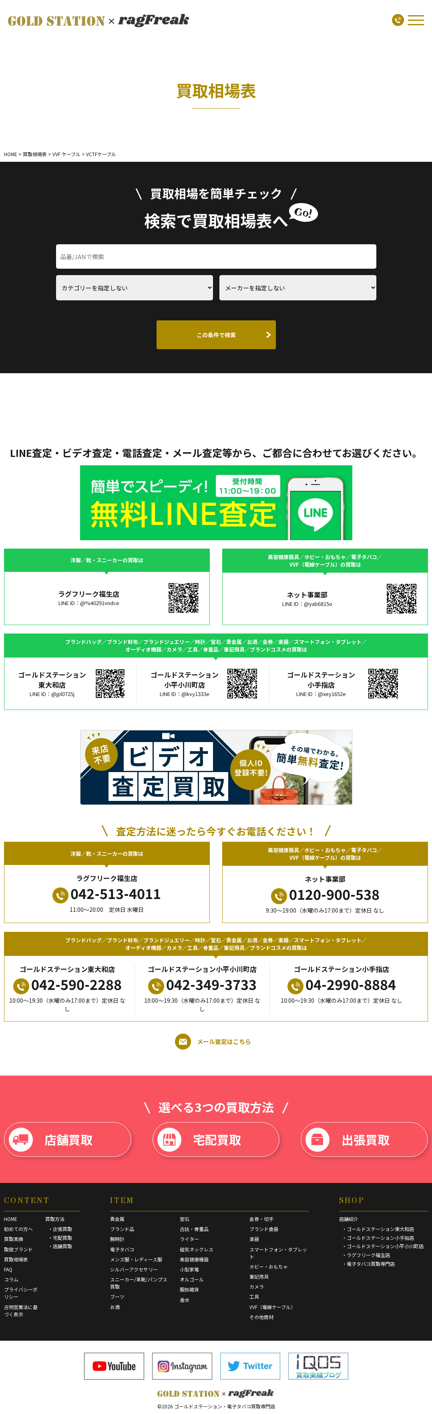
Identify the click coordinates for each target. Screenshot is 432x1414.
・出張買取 (60, 1228)
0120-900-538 (325, 894)
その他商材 (261, 1316)
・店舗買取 (60, 1246)
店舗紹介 (348, 1218)
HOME (10, 1218)
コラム (11, 1279)
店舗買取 (50, 1140)
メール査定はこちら (213, 1042)
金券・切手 (261, 1218)
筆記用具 (259, 1276)
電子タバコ (122, 1249)
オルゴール (192, 1279)
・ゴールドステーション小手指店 (378, 1237)
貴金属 (117, 1218)
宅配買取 (199, 1140)
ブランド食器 (263, 1228)
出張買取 (347, 1140)
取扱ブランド (18, 1249)
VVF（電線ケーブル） (272, 1306)
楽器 (254, 1238)
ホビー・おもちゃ (268, 1266)
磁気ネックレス (196, 1249)
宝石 (184, 1218)
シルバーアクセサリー (134, 1269)
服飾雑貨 (189, 1289)
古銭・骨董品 (194, 1228)
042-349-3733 (202, 984)
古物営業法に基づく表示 (21, 1310)
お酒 (115, 1306)
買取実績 (13, 1238)
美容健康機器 (194, 1259)
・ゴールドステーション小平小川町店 (383, 1246)
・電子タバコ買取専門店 (368, 1263)
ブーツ (117, 1296)
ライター (189, 1238)
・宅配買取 (60, 1237)
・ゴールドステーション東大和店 (378, 1228)
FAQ (8, 1269)
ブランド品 (122, 1228)
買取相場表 (16, 1259)
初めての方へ (18, 1228)
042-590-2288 (67, 984)
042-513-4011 (106, 893)
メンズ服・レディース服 (136, 1259)
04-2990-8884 (341, 984)
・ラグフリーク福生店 (366, 1254)
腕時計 (117, 1238)
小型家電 (189, 1269)
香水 (184, 1299)
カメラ (256, 1286)
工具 (254, 1296)
